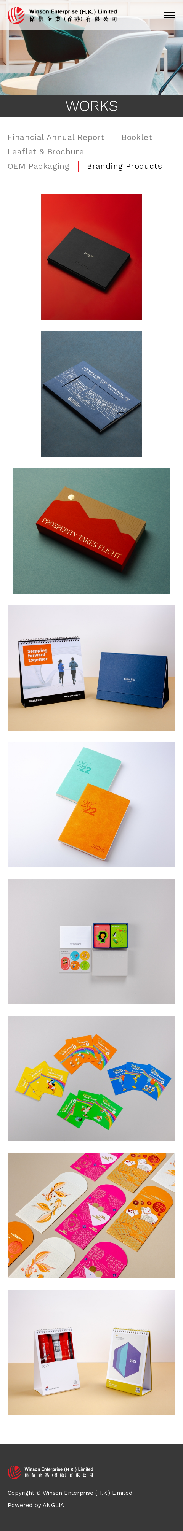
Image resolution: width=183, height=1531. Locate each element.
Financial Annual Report (56, 137)
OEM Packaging (38, 166)
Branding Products (124, 166)
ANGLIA (53, 1505)
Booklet (137, 137)
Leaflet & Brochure (46, 151)
